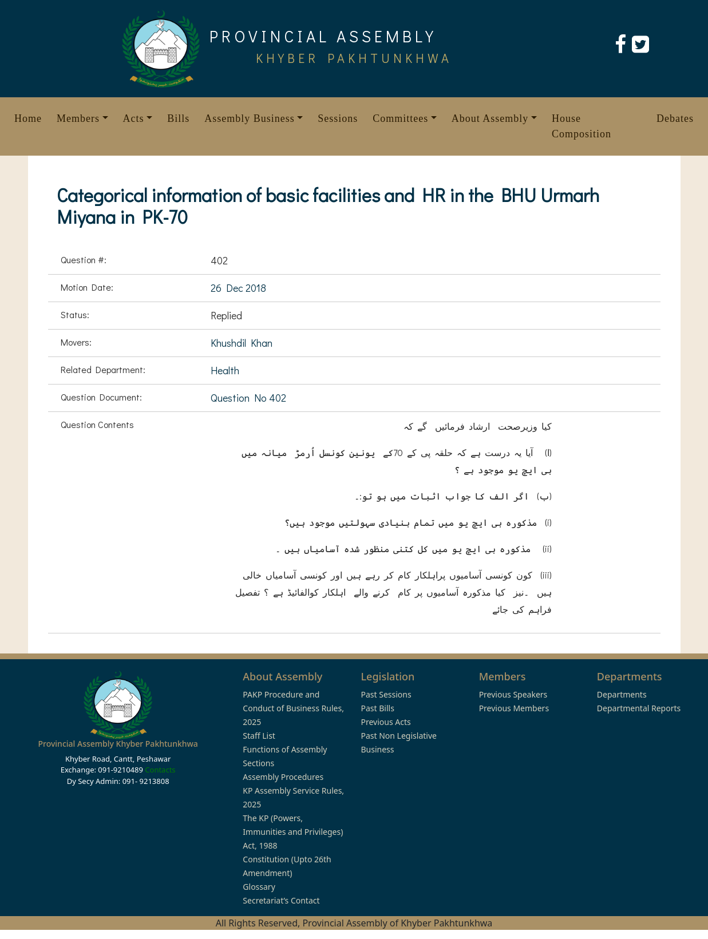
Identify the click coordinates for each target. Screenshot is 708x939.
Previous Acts (385, 721)
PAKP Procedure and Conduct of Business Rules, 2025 (293, 708)
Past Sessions (386, 694)
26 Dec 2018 (238, 288)
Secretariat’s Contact (281, 900)
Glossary (259, 886)
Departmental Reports (639, 708)
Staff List (259, 735)
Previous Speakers (513, 694)
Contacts (160, 769)
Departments (622, 694)
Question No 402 (248, 398)
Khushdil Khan (241, 343)
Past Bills (377, 708)
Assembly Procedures (283, 776)
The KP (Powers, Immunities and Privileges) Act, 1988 (293, 832)
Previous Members (514, 708)
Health (225, 370)
